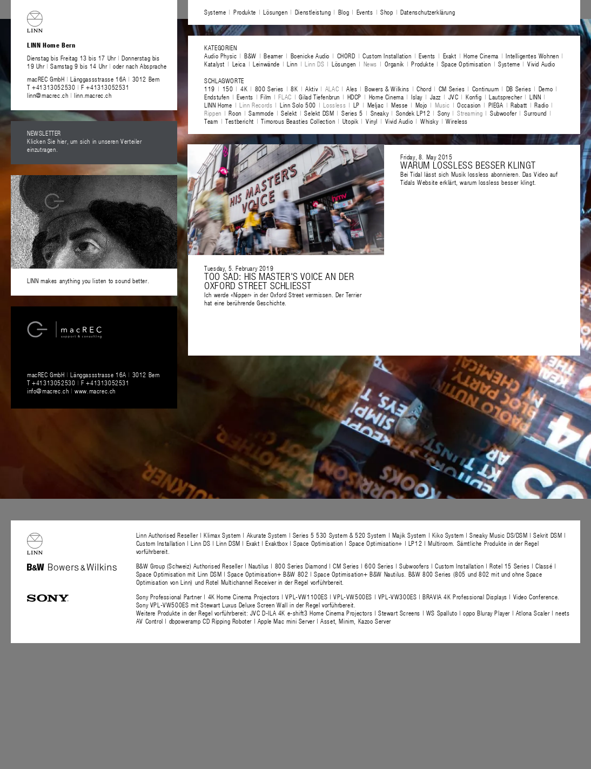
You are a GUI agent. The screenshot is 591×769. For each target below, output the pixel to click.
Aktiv (311, 88)
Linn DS (314, 63)
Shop (386, 12)
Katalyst (214, 63)
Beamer (273, 55)
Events (365, 12)
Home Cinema (481, 55)
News (370, 63)
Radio (541, 105)
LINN (535, 96)
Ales (351, 88)
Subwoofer (503, 113)
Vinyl (372, 121)
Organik (394, 63)
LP (356, 105)
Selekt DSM (319, 113)
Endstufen (216, 96)
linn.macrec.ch (92, 95)
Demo (546, 88)
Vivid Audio (541, 63)
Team (211, 121)
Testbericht (239, 121)
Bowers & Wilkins (387, 88)
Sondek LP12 (413, 113)
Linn (292, 63)
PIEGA (495, 105)
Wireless (457, 121)
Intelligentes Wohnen (532, 55)
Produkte (244, 12)
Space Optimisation (466, 63)
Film (265, 96)
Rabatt (519, 105)
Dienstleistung (313, 12)
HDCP (354, 96)
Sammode (261, 113)
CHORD (346, 55)
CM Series (452, 88)
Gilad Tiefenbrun (319, 96)
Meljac (375, 105)
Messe (399, 105)
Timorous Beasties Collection (298, 121)
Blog (343, 12)
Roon (235, 113)
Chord (424, 88)
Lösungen (275, 12)
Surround (535, 113)
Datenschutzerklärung (427, 12)
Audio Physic (220, 55)
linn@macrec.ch (47, 95)
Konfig (474, 96)
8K (294, 88)
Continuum (485, 88)
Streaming (469, 113)
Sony (443, 113)
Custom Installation (386, 55)
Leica (239, 63)
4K (243, 88)
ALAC (332, 88)
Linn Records (255, 105)
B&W (250, 55)
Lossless (334, 105)
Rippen (212, 113)
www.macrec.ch (95, 390)
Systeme (215, 12)
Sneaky (380, 113)
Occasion (469, 105)
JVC (453, 96)
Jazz (435, 96)
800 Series (269, 88)
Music (442, 105)
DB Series (518, 88)
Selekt (289, 113)
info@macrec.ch (48, 390)
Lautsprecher (505, 96)
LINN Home (218, 105)
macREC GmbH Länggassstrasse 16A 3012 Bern (93, 79)
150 (228, 88)
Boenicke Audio (310, 55)
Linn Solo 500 (298, 105)
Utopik (350, 121)
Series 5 (352, 113)
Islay (416, 96)
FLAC (284, 96)
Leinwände (266, 63)
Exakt (449, 55)
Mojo (421, 105)
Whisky (429, 121)
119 (209, 88)
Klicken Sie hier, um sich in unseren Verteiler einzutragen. (84, 145)
